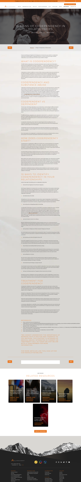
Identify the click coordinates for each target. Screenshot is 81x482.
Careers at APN (61, 478)
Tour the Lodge (61, 477)
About (60, 6)
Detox (19, 6)
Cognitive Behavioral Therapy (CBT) (32, 472)
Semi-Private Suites (48, 473)
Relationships (42, 32)
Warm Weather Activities (49, 479)
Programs (13, 470)
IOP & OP (35, 6)
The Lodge (61, 470)
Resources (66, 6)
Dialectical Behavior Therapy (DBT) (32, 473)
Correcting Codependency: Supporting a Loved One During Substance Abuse (32, 392)
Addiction (12, 397)
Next (71, 47)
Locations (54, 6)
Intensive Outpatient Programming (16, 477)
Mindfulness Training (30, 477)
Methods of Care (31, 470)
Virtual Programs (42, 6)
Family (28, 32)
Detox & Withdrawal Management (16, 474)
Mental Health (34, 32)
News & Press (61, 475)
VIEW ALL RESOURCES (40, 431)
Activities (47, 477)
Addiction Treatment (14, 472)
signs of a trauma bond (33, 212)
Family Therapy (13, 478)
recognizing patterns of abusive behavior (32, 94)
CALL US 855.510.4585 (70, 4)
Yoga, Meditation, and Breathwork (32, 479)
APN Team (60, 473)
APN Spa (28, 475)
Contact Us (73, 6)
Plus (50, 6)
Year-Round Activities (48, 478)
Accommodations (49, 470)
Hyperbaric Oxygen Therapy (15, 479)
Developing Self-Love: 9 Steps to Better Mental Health (40, 419)
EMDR (28, 474)
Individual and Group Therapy (31, 478)
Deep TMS (12, 473)
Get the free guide (61, 1)
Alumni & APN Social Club (63, 474)
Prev (10, 47)
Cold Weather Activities (48, 481)
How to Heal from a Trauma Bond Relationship (64, 395)
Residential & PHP (27, 6)
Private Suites (47, 472)
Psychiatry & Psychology (64, 400)
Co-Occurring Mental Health (15, 475)
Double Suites (47, 474)
